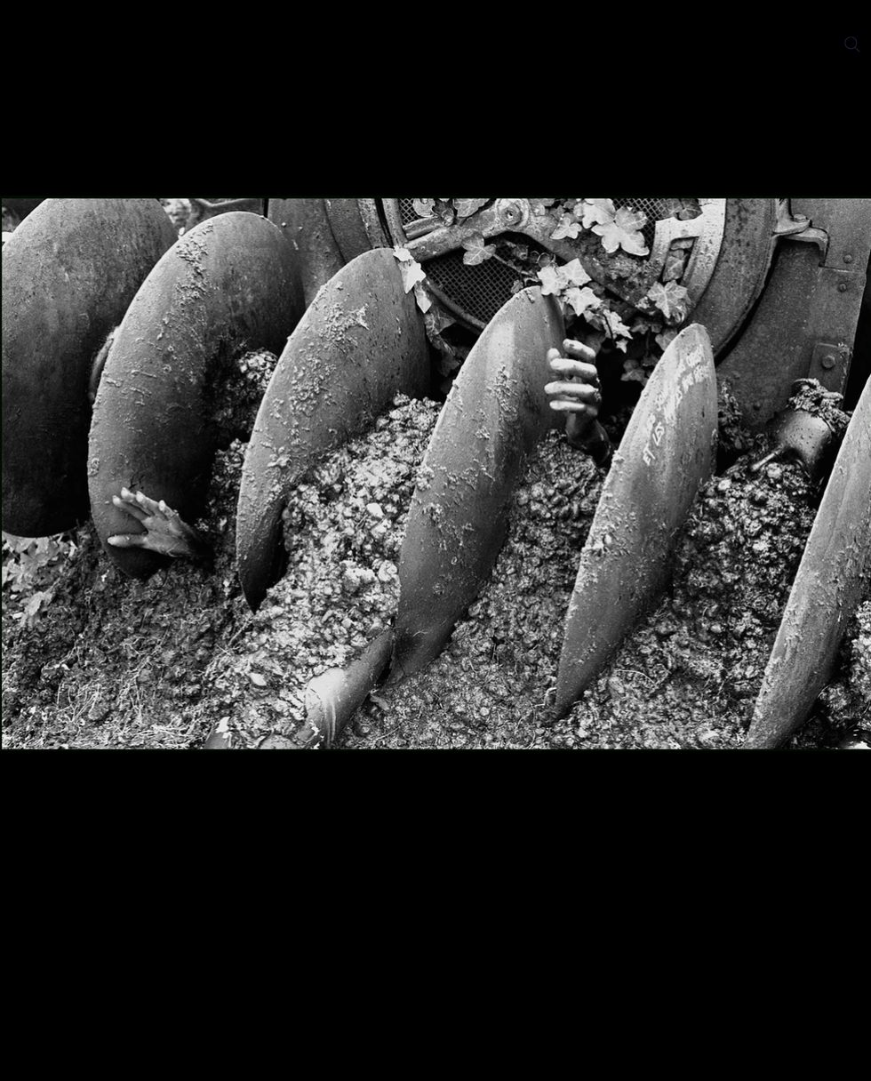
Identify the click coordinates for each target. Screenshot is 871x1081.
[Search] (852, 44)
